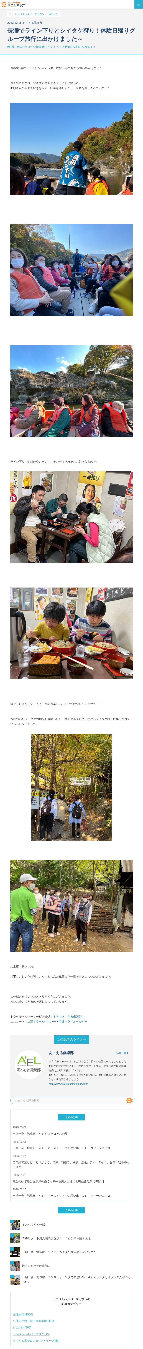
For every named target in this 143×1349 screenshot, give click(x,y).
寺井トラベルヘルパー (73, 1021)
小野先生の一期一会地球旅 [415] (33, 1320)
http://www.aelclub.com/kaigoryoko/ (68, 1083)
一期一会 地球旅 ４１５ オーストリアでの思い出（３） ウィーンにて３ (61, 1148)
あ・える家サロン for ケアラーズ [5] (36, 1340)
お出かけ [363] (22, 1327)
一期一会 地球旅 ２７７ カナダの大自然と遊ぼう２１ (59, 1252)
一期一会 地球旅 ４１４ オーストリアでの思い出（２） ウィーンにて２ (61, 1195)
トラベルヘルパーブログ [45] (31, 1334)
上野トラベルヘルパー (41, 1021)
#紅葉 (11, 46)
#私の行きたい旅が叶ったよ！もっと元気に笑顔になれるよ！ (56, 46)
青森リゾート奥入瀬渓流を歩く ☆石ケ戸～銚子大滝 (56, 1238)
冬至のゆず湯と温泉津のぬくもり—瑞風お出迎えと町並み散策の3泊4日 (58, 1181)
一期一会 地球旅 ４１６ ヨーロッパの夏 (40, 1133)
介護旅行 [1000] (23, 1314)
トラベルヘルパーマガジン (30, 14)
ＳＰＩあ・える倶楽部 (67, 1016)
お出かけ (53, 14)
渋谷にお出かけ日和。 (36, 1265)
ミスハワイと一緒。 (35, 1224)
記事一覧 (122, 1052)
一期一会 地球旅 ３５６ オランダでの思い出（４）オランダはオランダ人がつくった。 (76, 1279)
